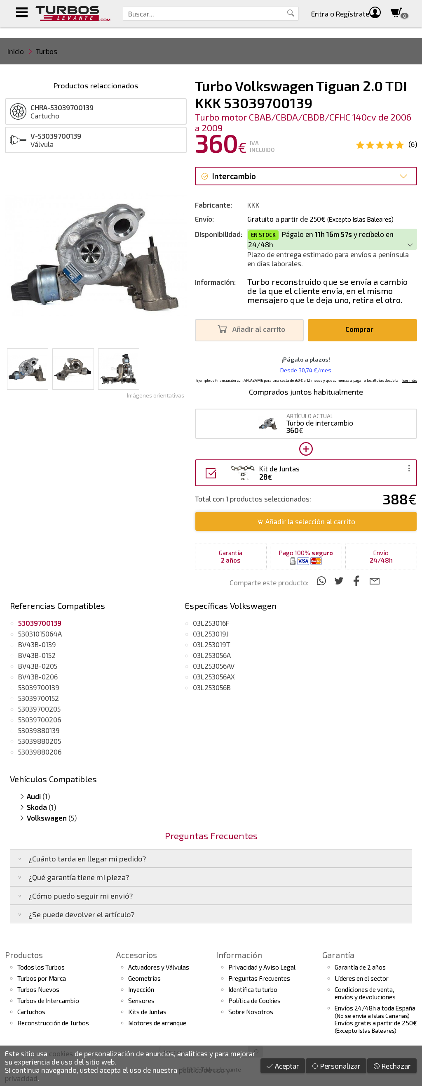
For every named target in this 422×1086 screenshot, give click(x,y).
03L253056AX (214, 676)
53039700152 (38, 698)
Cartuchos (31, 1011)
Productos (24, 955)
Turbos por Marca (41, 978)
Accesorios (136, 955)
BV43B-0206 (38, 676)
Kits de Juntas (147, 1011)
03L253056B (212, 687)
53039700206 (39, 719)
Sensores (141, 1000)
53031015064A (40, 633)
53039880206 (39, 752)
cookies (61, 1053)
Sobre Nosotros (250, 1011)
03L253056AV (213, 666)
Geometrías (144, 978)
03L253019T (211, 644)
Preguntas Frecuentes (259, 978)
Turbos (46, 51)
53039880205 (39, 741)
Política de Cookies (254, 1000)
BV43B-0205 (37, 666)
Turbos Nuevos (38, 989)
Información (239, 955)
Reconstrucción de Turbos (53, 1023)
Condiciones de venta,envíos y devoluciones (365, 993)
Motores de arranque (157, 1023)
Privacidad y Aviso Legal (261, 967)
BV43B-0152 (37, 655)
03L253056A (212, 655)
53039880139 (39, 730)
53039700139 (38, 687)
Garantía (338, 955)
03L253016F (211, 623)
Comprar (361, 329)
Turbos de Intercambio (48, 1000)
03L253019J (211, 633)
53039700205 (39, 709)
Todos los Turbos (41, 967)
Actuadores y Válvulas (158, 967)
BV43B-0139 (37, 644)
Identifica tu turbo (252, 989)
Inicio (15, 51)
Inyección (141, 989)
